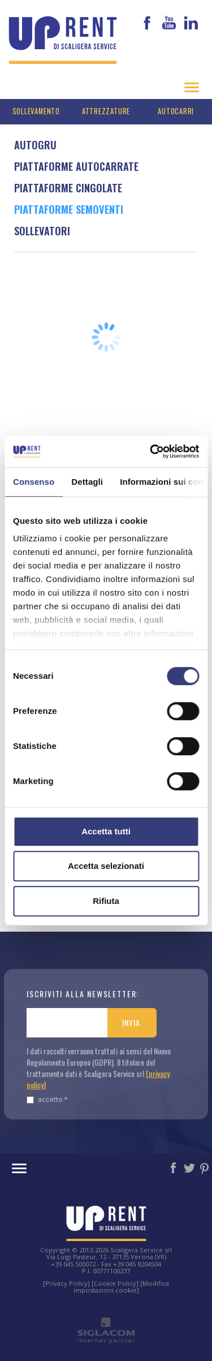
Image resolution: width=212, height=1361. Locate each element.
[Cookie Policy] (115, 1283)
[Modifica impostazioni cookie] (121, 1286)
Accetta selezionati (106, 866)
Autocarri (176, 111)
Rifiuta (106, 901)
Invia (131, 1022)
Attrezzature (106, 111)
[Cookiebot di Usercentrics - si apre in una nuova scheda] (151, 451)
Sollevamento (36, 111)
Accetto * (47, 1099)
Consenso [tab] (33, 481)
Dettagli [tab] (87, 481)
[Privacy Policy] (66, 1283)
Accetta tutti (106, 831)
